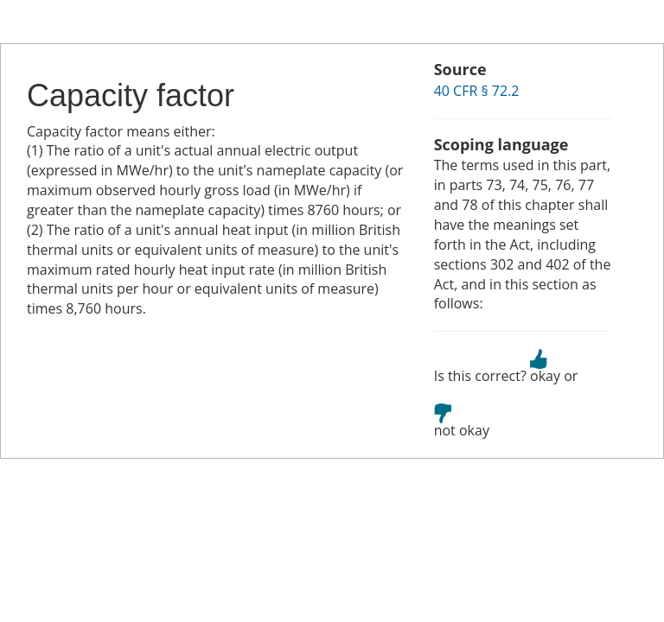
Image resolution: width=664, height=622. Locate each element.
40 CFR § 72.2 (477, 90)
